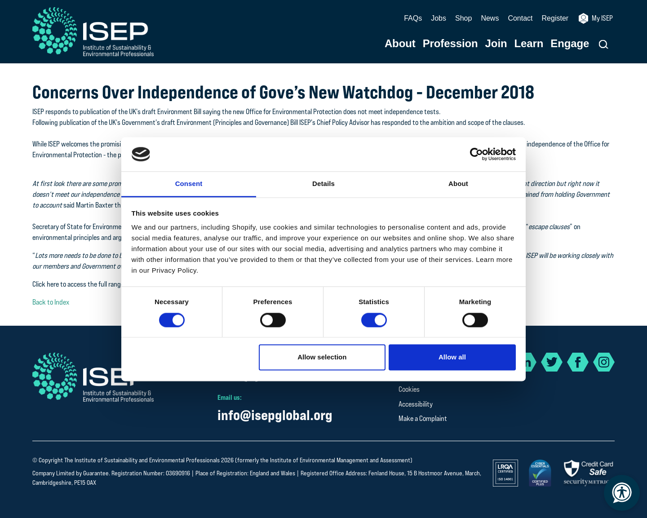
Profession (450, 43)
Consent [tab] (189, 184)
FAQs (413, 18)
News (490, 18)
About (400, 43)
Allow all (452, 357)
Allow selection (321, 357)
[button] (604, 44)
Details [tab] (323, 184)
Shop (463, 18)
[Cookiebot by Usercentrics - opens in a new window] (476, 154)
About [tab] (458, 184)
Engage (569, 43)
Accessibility (416, 404)
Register (555, 18)
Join (496, 43)
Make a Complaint (423, 418)
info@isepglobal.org (274, 415)
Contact (520, 18)
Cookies (409, 389)
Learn (529, 43)
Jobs (438, 18)
